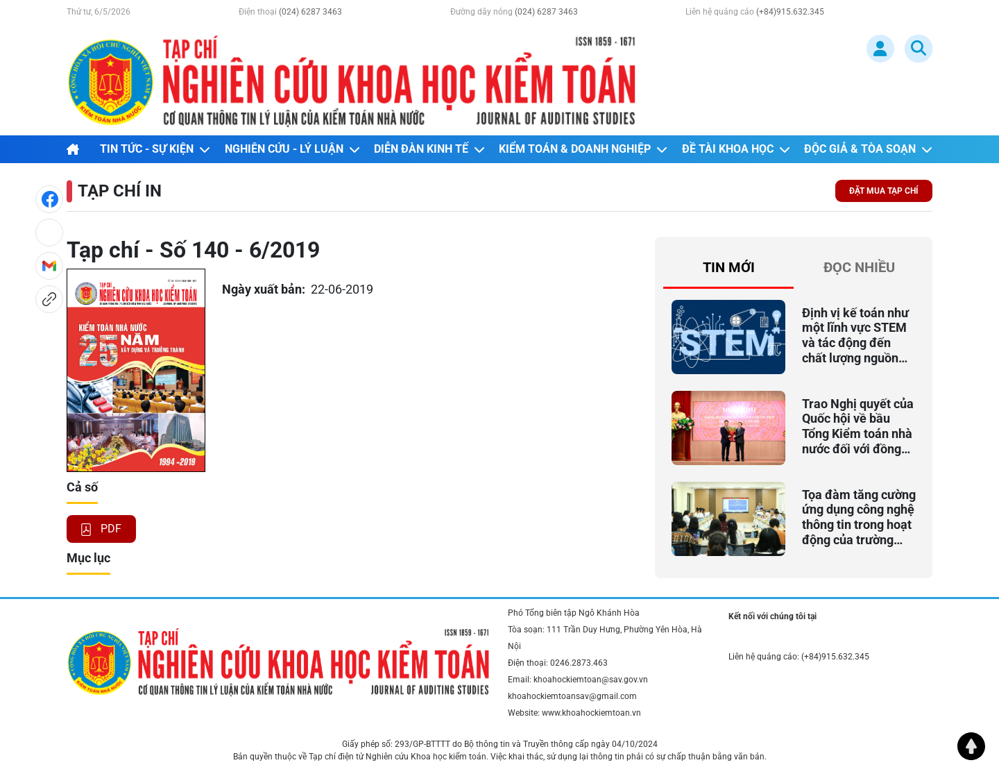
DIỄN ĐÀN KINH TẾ (429, 148)
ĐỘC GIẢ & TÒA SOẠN (868, 148)
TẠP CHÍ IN (120, 191)
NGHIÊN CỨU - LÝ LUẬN (292, 148)
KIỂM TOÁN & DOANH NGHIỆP (583, 148)
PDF (101, 529)
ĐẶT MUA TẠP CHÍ (884, 191)
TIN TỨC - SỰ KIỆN (155, 148)
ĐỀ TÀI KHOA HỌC (736, 148)
